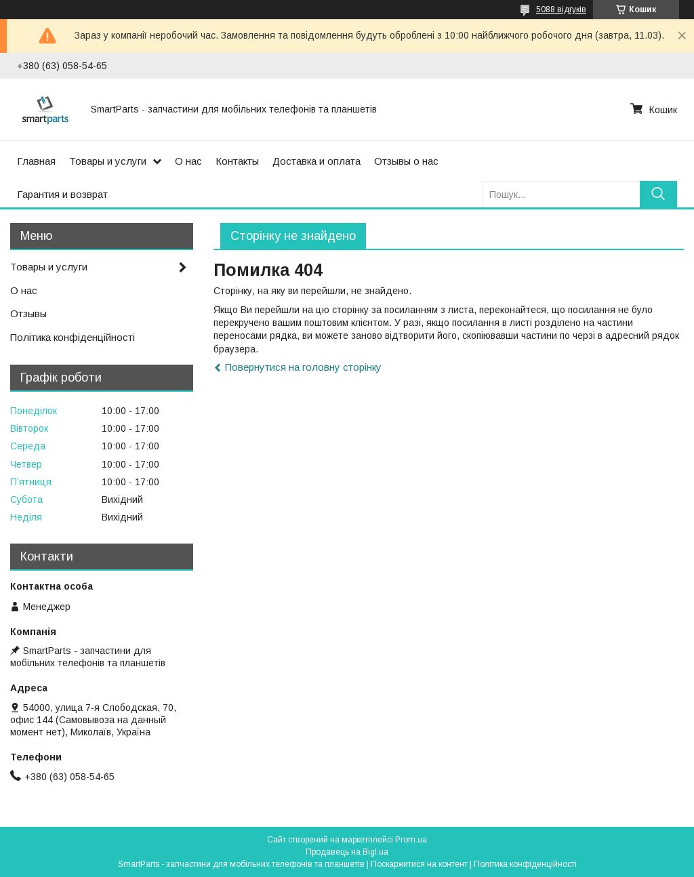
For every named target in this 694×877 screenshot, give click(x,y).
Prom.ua (411, 839)
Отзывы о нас (406, 161)
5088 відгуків (561, 9)
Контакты (237, 161)
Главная (36, 161)
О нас (188, 161)
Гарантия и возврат (62, 194)
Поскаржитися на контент (419, 864)
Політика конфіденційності (72, 337)
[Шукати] (658, 194)
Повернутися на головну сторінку (303, 367)
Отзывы (28, 313)
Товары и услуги (107, 161)
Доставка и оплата (316, 161)
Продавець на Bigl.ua (347, 852)
